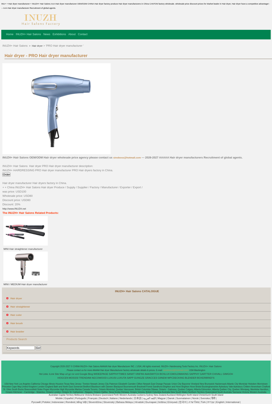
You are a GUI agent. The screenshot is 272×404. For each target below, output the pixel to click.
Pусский (36, 402)
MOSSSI (73, 378)
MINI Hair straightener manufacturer (22, 249)
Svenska (205, 398)
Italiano (114, 398)
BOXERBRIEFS (205, 378)
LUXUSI (111, 378)
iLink (51, 374)
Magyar (162, 398)
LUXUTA (121, 378)
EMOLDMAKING (179, 374)
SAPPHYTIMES (117, 374)
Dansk (171, 398)
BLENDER (190, 378)
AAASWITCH (152, 374)
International (232, 402)
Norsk (195, 398)
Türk (203, 402)
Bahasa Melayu (124, 402)
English (220, 402)
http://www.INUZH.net (14, 208)
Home (9, 34)
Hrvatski (139, 402)
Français (92, 398)
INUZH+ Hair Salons (28, 34)
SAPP (130, 378)
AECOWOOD (99, 378)
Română (70, 402)
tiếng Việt (82, 402)
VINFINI (139, 374)
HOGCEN (63, 378)
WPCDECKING (175, 378)
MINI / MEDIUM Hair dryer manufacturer (25, 284)
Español (68, 398)
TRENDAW (85, 378)
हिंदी (213, 398)
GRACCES (151, 378)
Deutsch (103, 398)
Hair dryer (37, 46)
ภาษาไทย (194, 402)
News (46, 34)
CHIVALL (217, 374)
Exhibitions (59, 34)
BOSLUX (165, 374)
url (66, 374)
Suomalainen (183, 398)
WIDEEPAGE (101, 374)
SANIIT (131, 374)
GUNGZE (139, 378)
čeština (162, 402)
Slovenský (108, 402)
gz (69, 374)
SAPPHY (194, 374)
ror (73, 374)
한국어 (183, 402)
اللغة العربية (149, 398)
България (151, 402)
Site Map (59, 374)
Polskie (46, 402)
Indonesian (58, 402)
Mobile (59, 398)
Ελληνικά (172, 402)
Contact (83, 34)
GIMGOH (228, 374)
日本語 (138, 398)
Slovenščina (95, 402)
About (72, 34)
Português (80, 398)
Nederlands (126, 398)
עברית (210, 402)
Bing (90, 374)
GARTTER (206, 374)
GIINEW (162, 378)
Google (83, 374)
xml (77, 374)
